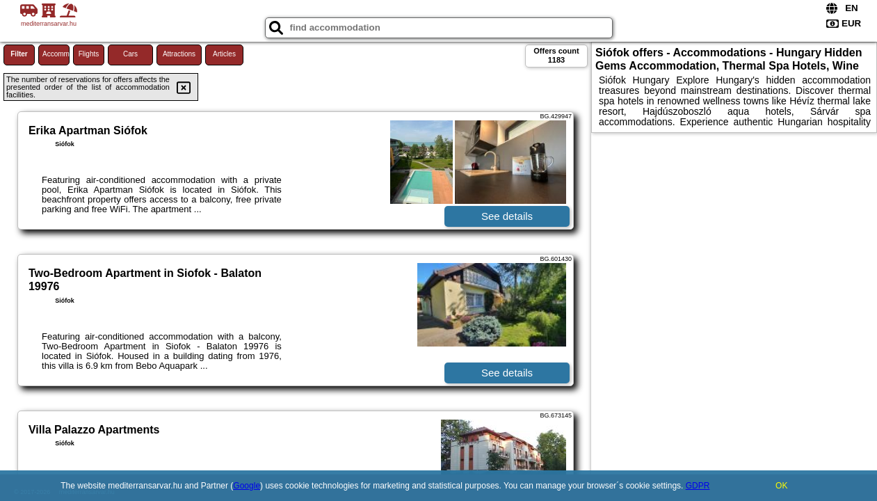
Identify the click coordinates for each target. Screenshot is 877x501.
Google (246, 486)
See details (507, 216)
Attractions (179, 54)
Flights (89, 54)
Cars (130, 54)
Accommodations (56, 54)
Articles (224, 54)
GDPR (698, 486)
